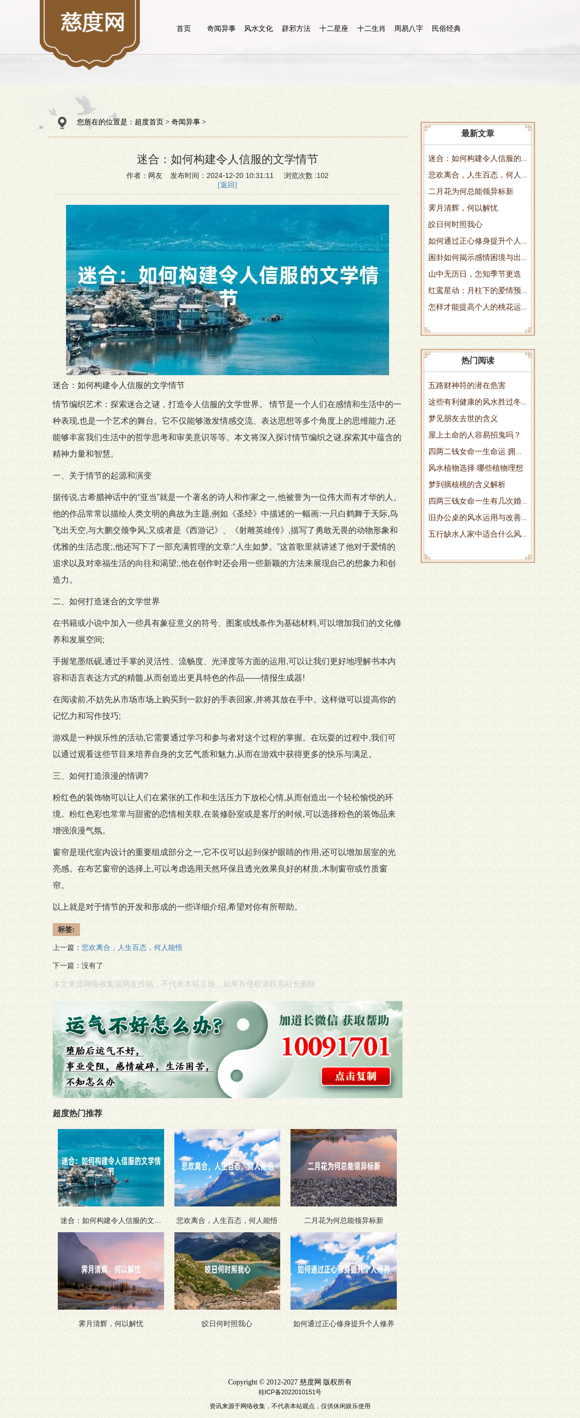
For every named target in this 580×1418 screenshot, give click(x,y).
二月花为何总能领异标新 (470, 191)
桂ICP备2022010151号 (290, 1392)
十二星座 (333, 28)
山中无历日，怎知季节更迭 (474, 273)
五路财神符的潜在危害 (467, 385)
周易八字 (408, 28)
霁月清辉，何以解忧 (463, 207)
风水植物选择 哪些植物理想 (475, 467)
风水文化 (258, 28)
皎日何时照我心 (455, 224)
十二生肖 (371, 28)
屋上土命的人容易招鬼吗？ (474, 434)
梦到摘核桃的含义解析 (467, 484)
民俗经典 (446, 28)
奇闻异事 (221, 28)
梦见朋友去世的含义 (463, 418)
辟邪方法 (296, 28)
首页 (183, 28)
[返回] (227, 185)
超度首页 (149, 122)
